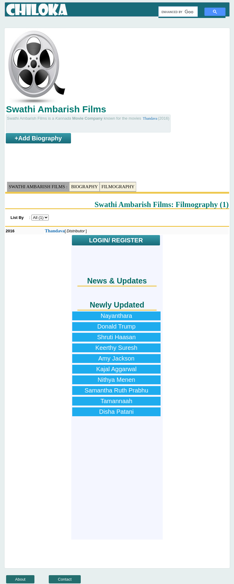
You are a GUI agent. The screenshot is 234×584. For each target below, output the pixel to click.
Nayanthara (116, 315)
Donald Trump (116, 326)
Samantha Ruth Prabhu (116, 390)
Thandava (150, 118)
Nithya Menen (116, 379)
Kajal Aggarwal (116, 369)
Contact (65, 579)
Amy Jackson (116, 358)
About (20, 579)
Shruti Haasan (116, 337)
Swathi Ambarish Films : (38, 186)
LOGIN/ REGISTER (116, 240)
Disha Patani (116, 411)
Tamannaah (117, 401)
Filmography (117, 186)
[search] (177, 12)
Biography (84, 186)
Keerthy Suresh (116, 347)
